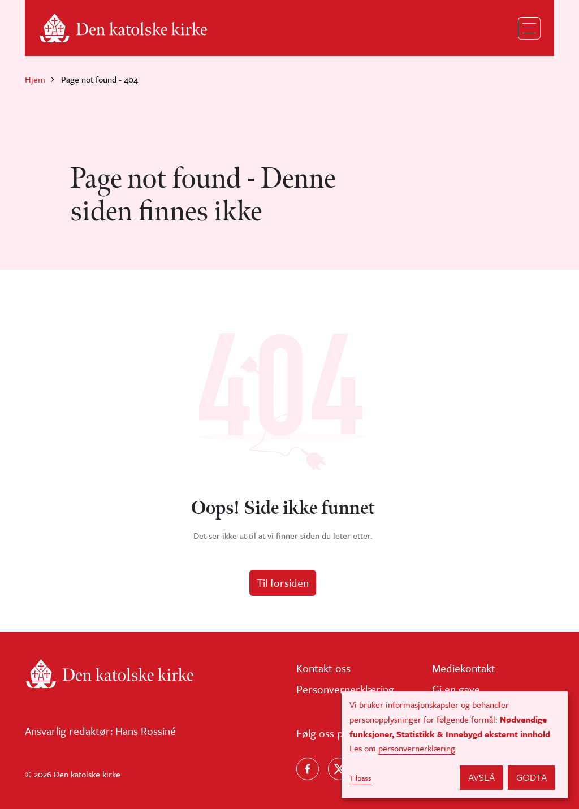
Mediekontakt (463, 668)
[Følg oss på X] (339, 769)
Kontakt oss (323, 668)
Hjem (35, 79)
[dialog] (455, 744)
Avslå (481, 777)
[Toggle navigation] (529, 28)
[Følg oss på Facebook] (307, 769)
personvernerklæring (416, 748)
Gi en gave (456, 688)
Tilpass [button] (360, 778)
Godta (531, 777)
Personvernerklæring (345, 688)
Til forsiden (283, 582)
